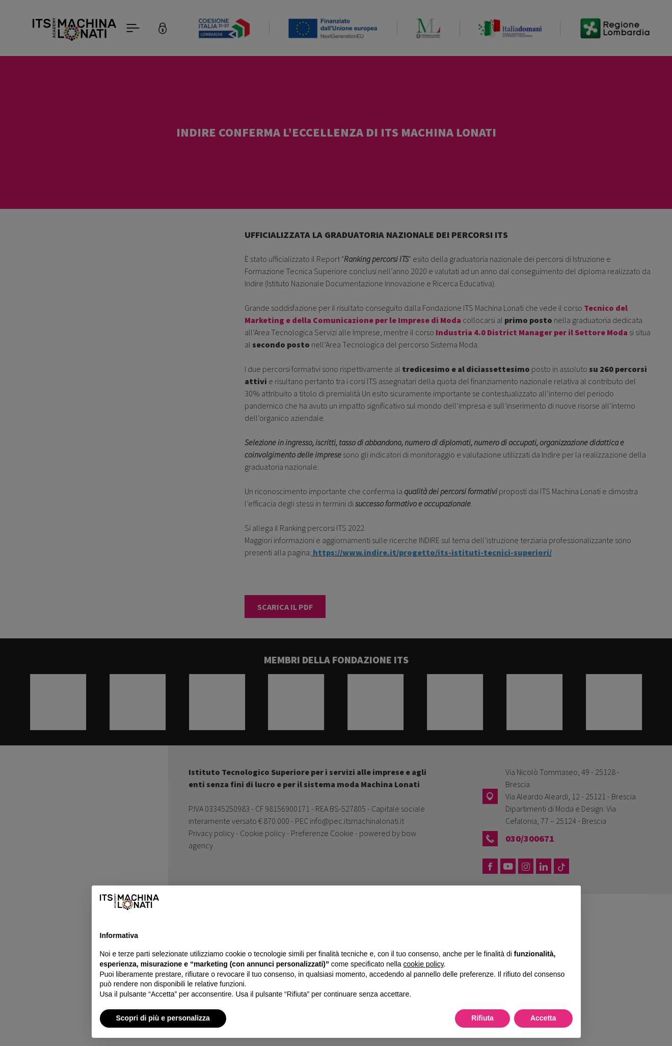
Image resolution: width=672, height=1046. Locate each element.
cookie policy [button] (423, 964)
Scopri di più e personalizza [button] (163, 1018)
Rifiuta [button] (482, 1018)
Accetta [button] (543, 1018)
